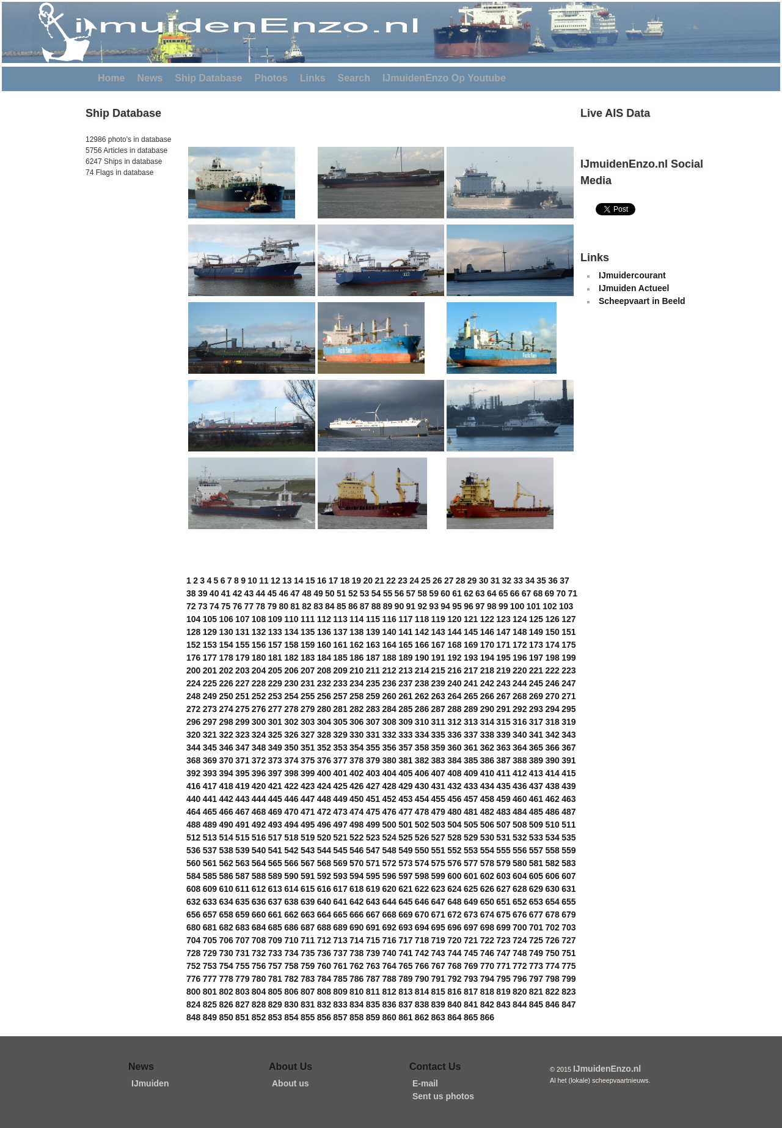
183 (308, 657)
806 (291, 991)
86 (353, 606)
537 (210, 850)
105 (210, 619)
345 (210, 747)
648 (454, 902)
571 (373, 863)
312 (454, 722)
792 (454, 979)
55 (388, 593)
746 (487, 953)
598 (422, 876)
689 (340, 927)
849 (210, 1017)
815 (438, 991)
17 (333, 580)
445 (275, 799)
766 (422, 966)
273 (210, 709)
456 (454, 799)
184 (324, 657)
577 (471, 863)
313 (471, 722)
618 (356, 889)
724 (520, 940)
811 (373, 991)
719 (438, 940)
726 (552, 940)
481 (471, 812)
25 (426, 580)
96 (468, 606)
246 (552, 683)
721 (471, 940)
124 (520, 619)
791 (438, 979)
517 (275, 837)
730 (226, 953)
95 (457, 606)
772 (520, 966)
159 (308, 645)
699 (503, 927)
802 (226, 991)
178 (226, 657)
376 (324, 760)
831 (308, 1004)
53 (365, 593)
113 (340, 619)
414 (552, 773)
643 (373, 902)
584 (193, 876)
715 (373, 940)
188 (389, 657)
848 (193, 1017)
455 (438, 799)
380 (389, 760)
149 (536, 632)
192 (454, 657)
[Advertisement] (122, 262)
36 (553, 580)
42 (238, 593)
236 (389, 683)
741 (405, 953)
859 (373, 1017)
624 (454, 889)
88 (376, 606)
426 (356, 786)
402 (356, 773)
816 (454, 991)
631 (568, 889)
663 (308, 914)
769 (471, 966)
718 (422, 940)
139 (373, 632)
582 (552, 863)
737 (340, 953)
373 (275, 760)
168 (454, 645)
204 (259, 670)
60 (445, 593)
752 (193, 966)
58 (422, 593)
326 (291, 735)
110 (291, 619)
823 (568, 991)
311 (438, 722)
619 (373, 889)
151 (568, 632)
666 (356, 914)
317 (536, 722)
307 (373, 722)
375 (308, 760)
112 (324, 619)
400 (324, 773)
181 (275, 657)
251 (242, 696)
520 (324, 837)
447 (308, 799)
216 (454, 670)
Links (313, 78)
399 (308, 773)
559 (568, 850)
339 (503, 735)
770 (487, 966)
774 (552, 966)
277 (275, 709)
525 (405, 837)
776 (193, 979)
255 (308, 696)
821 (536, 991)
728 (193, 953)
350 (291, 747)
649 (471, 902)
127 (568, 619)
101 (534, 606)
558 (552, 850)
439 (568, 786)
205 (275, 670)
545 (340, 850)
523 (373, 837)
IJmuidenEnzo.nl (607, 1069)
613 (275, 889)
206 (291, 670)
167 (438, 645)
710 (291, 940)
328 (324, 735)
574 (422, 863)
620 (389, 889)
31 (495, 580)
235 (373, 683)
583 (568, 863)
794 (487, 979)
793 (471, 979)
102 (550, 606)
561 (210, 863)
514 (226, 837)
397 (275, 773)
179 (242, 657)
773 (536, 966)
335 (438, 735)
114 (356, 619)
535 (568, 837)
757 (275, 966)
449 (340, 799)
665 (340, 914)
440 (193, 799)
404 (389, 773)
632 (193, 902)
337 (471, 735)
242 (487, 683)
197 (536, 657)
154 (226, 645)
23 (402, 580)
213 (405, 670)
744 (454, 953)
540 (259, 850)
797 (536, 979)
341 (536, 735)
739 (373, 953)
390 (552, 760)
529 (471, 837)
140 (389, 632)
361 (471, 747)
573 (405, 863)
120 (454, 619)
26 (437, 580)
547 (373, 850)
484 (520, 812)
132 (259, 632)
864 (454, 1017)
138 (356, 632)
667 (373, 914)
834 (356, 1004)
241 (471, 683)
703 (568, 927)
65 (503, 593)
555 (503, 850)
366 (552, 747)
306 (356, 722)
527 (438, 837)
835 (373, 1004)
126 (552, 619)
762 (356, 966)
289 (471, 709)
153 (210, 645)
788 (389, 979)
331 (373, 735)
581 (536, 863)
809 (340, 991)
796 (520, 979)
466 (226, 812)
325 (275, 735)
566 (291, 863)
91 (411, 606)
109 (275, 619)
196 (520, 657)
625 (471, 889)
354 (356, 747)
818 (487, 991)
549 (405, 850)
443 (242, 799)
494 (291, 824)
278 (291, 709)
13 (287, 580)
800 (193, 991)
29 (472, 580)
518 (291, 837)
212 (389, 670)
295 (568, 709)
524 (389, 837)
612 (259, 889)
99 (503, 606)
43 (249, 593)
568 (324, 863)
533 (536, 837)
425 (340, 786)
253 (275, 696)
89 (388, 606)
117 (405, 619)
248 (193, 696)
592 (324, 876)
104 (193, 619)
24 (414, 580)
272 (193, 709)
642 (356, 902)
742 (422, 953)
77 (249, 606)
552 (454, 850)
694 (422, 927)
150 (552, 632)
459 (503, 799)
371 (242, 760)
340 (520, 735)
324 (259, 735)
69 (550, 593)
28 (461, 580)
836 (389, 1004)
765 (405, 966)
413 (536, 773)
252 (259, 696)
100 (517, 606)
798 (552, 979)
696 (454, 927)
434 (487, 786)
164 (389, 645)
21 (379, 580)
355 (373, 747)
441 (210, 799)
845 (536, 1004)
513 (210, 837)
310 (422, 722)
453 (405, 799)
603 (503, 876)
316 (520, 722)
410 (487, 773)
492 (259, 824)
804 (259, 991)
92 (422, 606)
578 (487, 863)
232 (324, 683)
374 (291, 760)
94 (445, 606)
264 (454, 696)
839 (438, 1004)
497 (340, 824)
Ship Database (208, 78)
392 (193, 773)
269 (536, 696)
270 (552, 696)
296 (193, 722)
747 (503, 953)
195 (503, 657)
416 (193, 786)
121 (471, 619)
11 (264, 580)
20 (368, 580)
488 (193, 824)
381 (405, 760)
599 (438, 876)
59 (434, 593)
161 (340, 645)
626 (487, 889)
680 (193, 927)
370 (226, 760)
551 (438, 850)
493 (275, 824)
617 (340, 889)
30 (484, 580)
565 (275, 863)
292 (520, 709)
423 (308, 786)
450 (356, 799)
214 (422, 670)
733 (275, 953)
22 (391, 580)
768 (454, 966)
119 (438, 619)
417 (210, 786)
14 (299, 580)
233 (340, 683)
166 (422, 645)
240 (454, 683)
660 (259, 914)
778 (226, 979)
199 (568, 657)
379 (373, 760)
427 (373, 786)
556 (520, 850)
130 (226, 632)
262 (422, 696)
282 (356, 709)
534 (552, 837)
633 (210, 902)
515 (242, 837)
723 (503, 940)
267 (503, 696)
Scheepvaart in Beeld (642, 301)
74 (214, 606)
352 (324, 747)
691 (373, 927)
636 (259, 902)
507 (503, 824)
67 (527, 593)
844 (520, 1004)
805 (275, 991)
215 (438, 670)
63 (480, 593)
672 (454, 914)
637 (275, 902)
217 (471, 670)
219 (503, 670)
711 (308, 940)
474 (356, 812)
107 (242, 619)
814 (422, 991)
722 (487, 940)
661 (275, 914)
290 (487, 709)
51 (341, 593)
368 (193, 760)
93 (434, 606)
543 (308, 850)
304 (324, 722)
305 (340, 722)
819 (503, 991)
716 (389, 940)
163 (373, 645)
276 (259, 709)
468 (259, 812)
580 (520, 863)
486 (552, 812)
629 (536, 889)
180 (259, 657)
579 (503, 863)
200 (193, 670)
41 (226, 593)
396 (259, 773)
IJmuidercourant (632, 275)
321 (210, 735)
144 (454, 632)
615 (308, 889)
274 (226, 709)
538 (226, 850)
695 (438, 927)
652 (520, 902)
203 (242, 670)
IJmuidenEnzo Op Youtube (444, 78)
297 (210, 722)
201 (210, 670)
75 (226, 606)
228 (259, 683)
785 (340, 979)
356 (389, 747)
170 (487, 645)
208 (324, 670)
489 (210, 824)
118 (422, 619)
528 (454, 837)
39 (203, 593)
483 (503, 812)
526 (422, 837)
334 (422, 735)
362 (487, 747)
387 (503, 760)
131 (242, 632)
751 (568, 953)
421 (275, 786)
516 (259, 837)
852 (259, 1017)
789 (405, 979)
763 (373, 966)
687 (308, 927)
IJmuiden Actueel (634, 288)
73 (203, 606)
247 (568, 683)
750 (552, 953)
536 (193, 850)
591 (308, 876)
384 (454, 760)
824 (193, 1004)
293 (536, 709)
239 (438, 683)
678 (552, 914)
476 (389, 812)
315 (503, 722)
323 (242, 735)
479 (438, 812)
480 (454, 812)
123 (503, 619)
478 (422, 812)
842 (487, 1004)
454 (422, 799)
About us (290, 1083)
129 (210, 632)
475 (373, 812)
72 (191, 606)
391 (568, 760)
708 (259, 940)
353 (340, 747)
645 (405, 902)
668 (389, 914)
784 (324, 979)
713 (340, 940)
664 (324, 914)
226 (226, 683)
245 (536, 683)
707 (242, 940)
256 (324, 696)
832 (324, 1004)
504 (454, 824)
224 (193, 683)
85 (341, 606)
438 (552, 786)
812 (389, 991)
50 (330, 593)
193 (471, 657)
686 (291, 927)
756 (259, 966)
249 (210, 696)
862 (422, 1017)
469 (275, 812)
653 (536, 902)
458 (487, 799)
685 (275, 927)
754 (226, 966)
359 (438, 747)
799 (568, 979)
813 (405, 991)
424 (324, 786)
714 (356, 940)
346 (226, 747)
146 (487, 632)
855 (308, 1017)
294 (552, 709)
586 (226, 876)
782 (291, 979)
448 (324, 799)
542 (291, 850)
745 (471, 953)
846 (552, 1004)
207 (308, 670)
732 (259, 953)
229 (275, 683)
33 (518, 580)
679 (568, 914)
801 (210, 991)
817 (471, 991)
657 (210, 914)
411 (503, 773)
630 (552, 889)
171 (503, 645)
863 (438, 1017)
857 (340, 1017)
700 (520, 927)
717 (405, 940)
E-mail (425, 1083)
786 (356, 979)
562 (226, 863)
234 (356, 683)
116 (389, 619)
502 (422, 824)
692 (389, 927)
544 (324, 850)
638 (291, 902)
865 (471, 1017)
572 (389, 863)
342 (552, 735)
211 (373, 670)
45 (272, 593)
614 (291, 889)
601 (471, 876)
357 (405, 747)
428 (389, 786)
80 (283, 606)
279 (308, 709)
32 (507, 580)
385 (471, 760)
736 (324, 953)
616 (324, 889)
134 (291, 632)
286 (422, 709)
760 (324, 966)
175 (568, 645)
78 (261, 606)
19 (357, 580)
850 (226, 1017)
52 (353, 593)
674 (487, 914)
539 (242, 850)
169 (471, 645)
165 (405, 645)
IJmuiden (150, 1083)
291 (503, 709)
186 (356, 657)
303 (308, 722)
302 (291, 722)
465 (210, 812)
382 (422, 760)
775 (568, 966)
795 (503, 979)
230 (291, 683)
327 (308, 735)
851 (242, 1017)
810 (356, 991)
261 (405, 696)
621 (405, 889)
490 (226, 824)
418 (226, 786)
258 (356, 696)
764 (389, 966)
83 (318, 606)
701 (536, 927)
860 (389, 1017)
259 (373, 696)
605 (536, 876)
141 (405, 632)
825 (210, 1004)
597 (405, 876)
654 (552, 902)
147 (503, 632)
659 (242, 914)
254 (291, 696)
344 (193, 747)
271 (568, 696)
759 (308, 966)
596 (389, 876)
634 (226, 902)
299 (242, 722)
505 (471, 824)
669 (405, 914)
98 (492, 606)
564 (259, 863)
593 (340, 876)
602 (487, 876)
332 (389, 735)
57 (411, 593)
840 (454, 1004)
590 (291, 876)
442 (226, 799)
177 (210, 657)
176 (193, 657)
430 (422, 786)
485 (536, 812)
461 (536, 799)
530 (487, 837)
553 (471, 850)
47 (295, 593)
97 (480, 606)
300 (259, 722)
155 (242, 645)
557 (536, 850)
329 (340, 735)
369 (210, 760)
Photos (271, 78)
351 (308, 747)
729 (210, 953)
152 (193, 645)
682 (226, 927)
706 (226, 940)
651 (503, 902)
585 (210, 876)
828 (259, 1004)
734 (291, 953)
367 (568, 747)
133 (275, 632)
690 (356, 927)
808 (324, 991)
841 (471, 1004)
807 (308, 991)
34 (530, 580)
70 (561, 593)
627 (503, 889)
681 (210, 927)
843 (503, 1004)
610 (226, 889)
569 (340, 863)
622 (422, 889)
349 (275, 747)
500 (389, 824)
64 (492, 593)
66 (515, 593)
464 (193, 812)
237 (405, 683)
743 (438, 953)
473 (340, 812)
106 (226, 619)
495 (308, 824)
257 (340, 696)
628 (520, 889)
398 (291, 773)
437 (536, 786)
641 (340, 902)
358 (422, 747)
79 (272, 606)
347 (242, 747)
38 (191, 593)
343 (568, 735)
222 (552, 670)
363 (503, 747)
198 (552, 657)
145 (471, 632)
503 (438, 824)
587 (242, 876)
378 (356, 760)
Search (354, 78)
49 (318, 593)
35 (541, 580)
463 (568, 799)
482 (487, 812)
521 (340, 837)
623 (438, 889)
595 (373, 876)
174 (552, 645)
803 (242, 991)
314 (487, 722)
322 (226, 735)
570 (356, 863)
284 (389, 709)
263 (438, 696)
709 (275, 940)
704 (193, 940)
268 (520, 696)
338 (487, 735)
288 (454, 709)
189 (405, 657)
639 (308, 902)
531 (503, 837)
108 (259, 619)
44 (261, 593)
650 (487, 902)
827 (242, 1004)
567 (308, 863)
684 (259, 927)
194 (487, 657)
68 (538, 593)
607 (568, 876)
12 (275, 580)
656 (193, 914)
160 (324, 645)
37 (564, 580)
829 (275, 1004)
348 (259, 747)
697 (471, 927)
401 (340, 773)
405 (405, 773)
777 (210, 979)
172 (520, 645)
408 (454, 773)
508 (520, 824)
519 (308, 837)
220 (520, 670)
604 (520, 876)
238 (422, 683)
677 (536, 914)
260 (389, 696)
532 (520, 837)
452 (389, 799)
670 (422, 914)
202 (226, 670)
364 (520, 747)
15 (310, 580)
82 (307, 606)
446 (291, 799)
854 (291, 1017)
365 (536, 747)
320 (193, 735)
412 (520, 773)
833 (340, 1004)
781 (275, 979)
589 (275, 876)
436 (520, 786)
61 (457, 593)
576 (454, 863)
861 (405, 1017)
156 (259, 645)
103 (566, 606)
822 (552, 991)
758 (291, 966)
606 (552, 876)
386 (487, 760)
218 (487, 670)
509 (536, 824)
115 (373, 619)
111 (308, 619)
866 (487, 1017)
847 (568, 1004)
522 (356, 837)
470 (291, 812)
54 (376, 593)
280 (324, 709)
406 (422, 773)
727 (568, 940)
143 (438, 632)
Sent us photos (443, 1096)
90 (399, 606)
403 (373, 773)
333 (405, 735)
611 (242, 889)
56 (399, 593)
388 (520, 760)
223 (568, 670)
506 (487, 824)
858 (356, 1017)
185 (340, 657)
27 (449, 580)
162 (356, 645)
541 (275, 850)
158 (291, 645)
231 (308, 683)
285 (405, 709)
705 (210, 940)
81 (295, 606)
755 (242, 966)
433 (471, 786)
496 (324, 824)
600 (454, 876)
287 (438, 709)
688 (324, 927)
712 (324, 940)
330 (356, 735)
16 (322, 580)
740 (389, 953)
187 (373, 657)
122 (487, 619)
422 (291, 786)
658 (226, 914)
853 (275, 1017)
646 (422, 902)
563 (242, 863)
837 (405, 1004)
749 (536, 953)
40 (214, 593)
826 (226, 1004)
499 (373, 824)
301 (275, 722)
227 (242, 683)
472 (324, 812)
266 (487, 696)
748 (520, 953)
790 (422, 979)
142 (422, 632)
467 (242, 812)
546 (356, 850)
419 (242, 786)
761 (340, 966)
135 (308, 632)
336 (454, 735)
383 (438, 760)
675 (503, 914)
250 (226, 696)
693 (405, 927)
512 (193, 837)
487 (568, 812)
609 (210, 889)
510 (552, 824)
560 (193, 863)
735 (308, 953)
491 (242, 824)
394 (226, 773)
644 (389, 902)
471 (308, 812)
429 (405, 786)
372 (259, 760)
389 (536, 760)
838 (422, 1004)
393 (210, 773)
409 (471, 773)
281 (340, 709)
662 (291, 914)
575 (438, 863)
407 (438, 773)
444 (259, 799)
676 (520, 914)
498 (356, 824)
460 (520, 799)
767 (438, 966)
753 (210, 966)
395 (242, 773)
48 (307, 593)
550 (422, 850)
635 (242, 902)
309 (405, 722)
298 (226, 722)
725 (536, 940)
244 (520, 683)
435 (503, 786)
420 (259, 786)
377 (340, 760)
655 (568, 902)
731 (242, 953)
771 (503, 966)
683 (242, 927)
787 (373, 979)
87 (365, 606)
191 (438, 657)
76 (238, 606)
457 (471, 799)
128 (193, 632)
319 (568, 722)
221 (536, 670)
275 (242, 709)
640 (324, 902)
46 (283, 593)
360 (454, 747)
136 (324, 632)
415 (568, 773)
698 (487, 927)
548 (389, 850)
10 (252, 580)
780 (259, 979)
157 (275, 645)
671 (438, 914)
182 (291, 657)
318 (552, 722)
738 (356, 953)
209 (340, 670)
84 (330, 606)
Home (111, 78)
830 (291, 1004)
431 (438, 786)
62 (468, 593)
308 (389, 722)
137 (340, 632)
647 (438, 902)
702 (552, 927)
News (150, 78)
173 (536, 645)
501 (405, 824)
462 (552, 799)
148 (520, 632)
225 (210, 683)
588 (259, 876)
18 (345, 580)
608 (193, 889)
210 (356, 670)
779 (242, 979)
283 (373, 709)
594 (356, 876)
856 (324, 1017)
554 (487, 850)
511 (568, 824)
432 (454, 786)
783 (308, 979)
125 (536, 619)
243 (503, 683)
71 (572, 593)
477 (405, 812)
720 (454, 940)
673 (471, 914)
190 (422, 657)
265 (471, 696)
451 (373, 799)
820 (520, 991)
